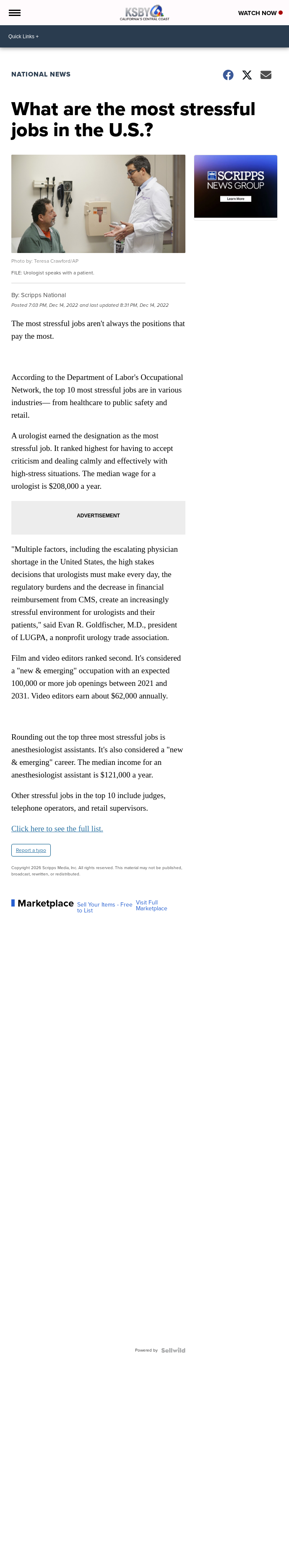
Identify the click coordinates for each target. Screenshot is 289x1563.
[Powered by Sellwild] (173, 1350)
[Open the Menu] (14, 12)
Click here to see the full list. (57, 828)
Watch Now (260, 13)
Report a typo (31, 850)
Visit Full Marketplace (151, 906)
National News (41, 74)
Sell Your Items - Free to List (105, 908)
